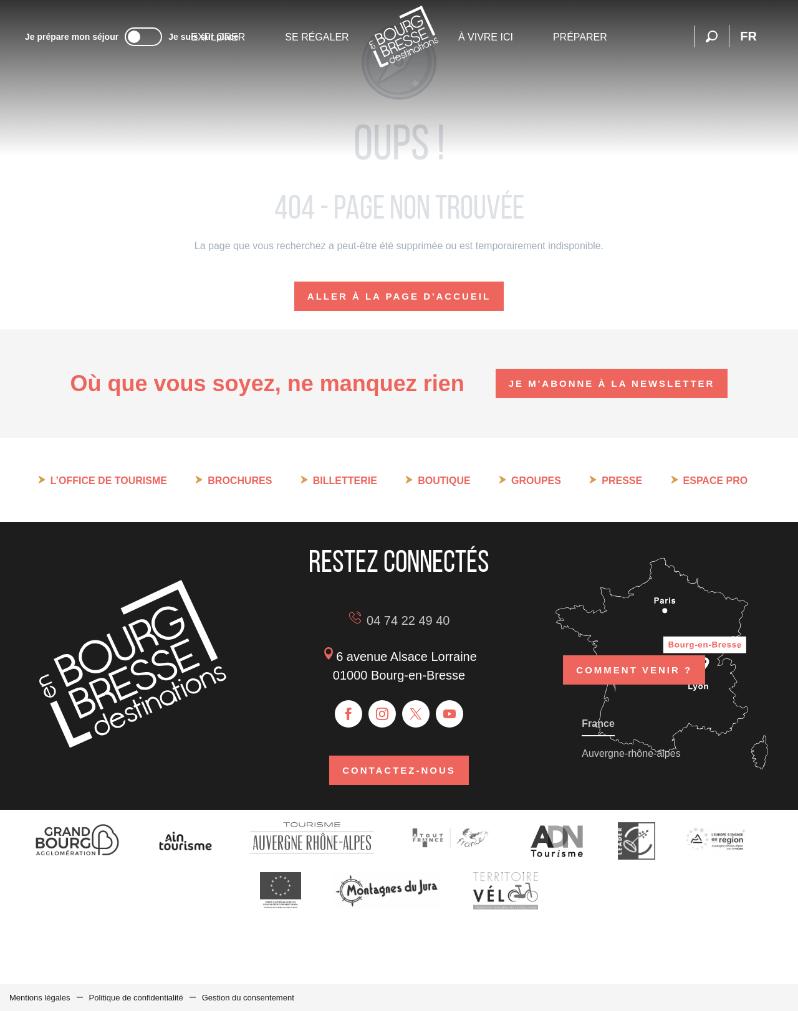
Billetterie (345, 480)
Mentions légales (39, 997)
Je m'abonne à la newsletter (612, 383)
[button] (712, 36)
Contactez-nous (399, 770)
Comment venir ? (634, 670)
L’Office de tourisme (108, 480)
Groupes (536, 480)
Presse (622, 480)
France (598, 723)
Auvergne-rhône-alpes (631, 753)
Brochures (240, 480)
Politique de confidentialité (136, 997)
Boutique (444, 480)
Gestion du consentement (248, 997)
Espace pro (715, 480)
